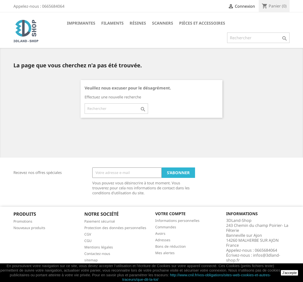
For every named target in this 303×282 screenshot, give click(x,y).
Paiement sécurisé (99, 221)
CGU (88, 240)
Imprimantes (81, 23)
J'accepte (289, 273)
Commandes (165, 227)
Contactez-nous (97, 253)
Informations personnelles (177, 220)
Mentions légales (98, 247)
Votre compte (170, 213)
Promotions (22, 221)
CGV (87, 234)
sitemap (91, 260)
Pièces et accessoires (202, 23)
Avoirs (160, 233)
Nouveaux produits (29, 227)
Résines (138, 23)
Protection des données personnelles (115, 227)
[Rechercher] (258, 38)
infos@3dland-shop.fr (253, 257)
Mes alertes (165, 252)
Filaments (112, 23)
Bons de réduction (170, 246)
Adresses (162, 240)
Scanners (162, 23)
